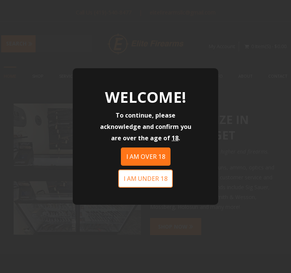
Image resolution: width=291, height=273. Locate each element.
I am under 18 (145, 178)
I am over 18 (145, 156)
